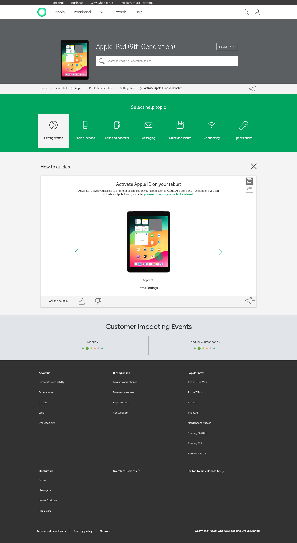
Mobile (60, 12)
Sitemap (105, 531)
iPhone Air (193, 412)
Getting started (129, 88)
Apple (78, 88)
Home (44, 88)
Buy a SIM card (121, 402)
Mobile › (92, 342)
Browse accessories (123, 392)
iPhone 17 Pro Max (197, 381)
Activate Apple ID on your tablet (162, 88)
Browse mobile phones (125, 381)
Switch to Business (127, 471)
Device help (61, 88)
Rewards (119, 12)
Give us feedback (48, 500)
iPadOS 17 (225, 46)
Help (138, 12)
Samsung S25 (195, 443)
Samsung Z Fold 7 (197, 453)
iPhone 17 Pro (195, 392)
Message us (45, 490)
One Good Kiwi (47, 422)
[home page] (41, 12)
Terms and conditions (51, 531)
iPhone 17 (192, 402)
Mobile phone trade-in (199, 422)
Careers (43, 402)
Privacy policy (83, 531)
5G (102, 12)
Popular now (196, 373)
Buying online (121, 373)
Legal (42, 412)
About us (44, 373)
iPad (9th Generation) (101, 88)
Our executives (46, 392)
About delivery (120, 412)
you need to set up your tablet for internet (168, 194)
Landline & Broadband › (204, 342)
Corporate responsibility (51, 381)
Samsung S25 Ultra (197, 433)
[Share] (253, 299)
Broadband (82, 12)
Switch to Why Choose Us (206, 471)
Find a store (45, 510)
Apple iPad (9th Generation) (135, 46)
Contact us (46, 471)
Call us (42, 479)
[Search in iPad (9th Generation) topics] (167, 61)
